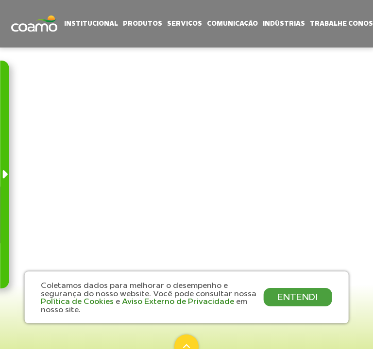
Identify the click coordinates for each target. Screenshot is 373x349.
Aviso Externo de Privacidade (179, 301)
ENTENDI (297, 296)
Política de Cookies (78, 301)
